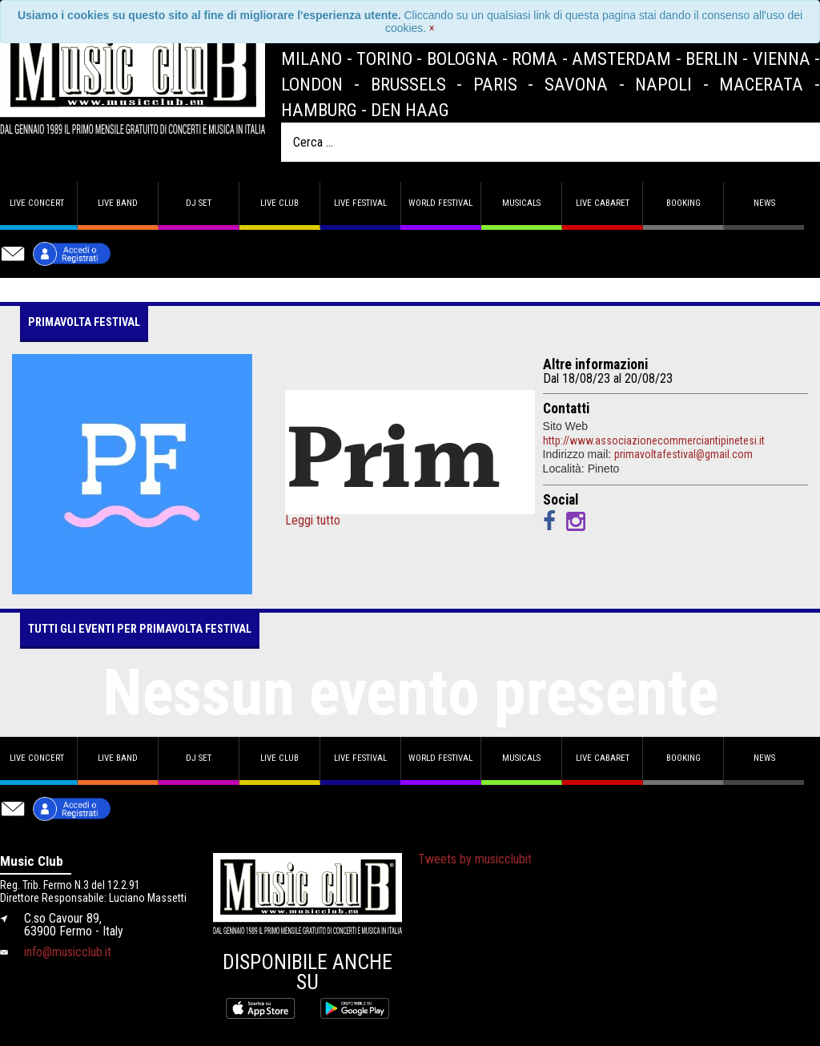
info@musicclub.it (67, 952)
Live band (118, 203)
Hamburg (319, 109)
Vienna (781, 58)
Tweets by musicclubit (475, 859)
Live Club (279, 203)
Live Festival (360, 203)
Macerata (761, 84)
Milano (311, 58)
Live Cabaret (602, 203)
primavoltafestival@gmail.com (683, 454)
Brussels (408, 84)
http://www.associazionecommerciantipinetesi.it (654, 440)
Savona (576, 84)
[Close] (432, 28)
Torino (384, 58)
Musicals (521, 203)
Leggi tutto (312, 520)
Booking (683, 203)
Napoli (663, 84)
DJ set (198, 203)
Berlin (711, 58)
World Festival (440, 203)
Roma (534, 58)
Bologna (462, 58)
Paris (495, 84)
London (312, 84)
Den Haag (410, 109)
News (764, 203)
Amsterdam (621, 58)
